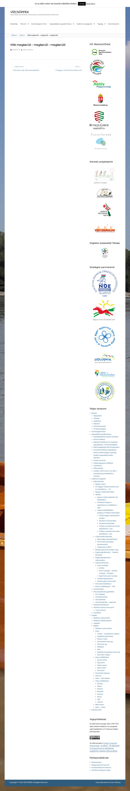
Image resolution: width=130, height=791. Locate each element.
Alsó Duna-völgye (103, 655)
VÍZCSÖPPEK (19, 12)
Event (22, 35)
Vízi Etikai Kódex (101, 597)
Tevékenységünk (99, 429)
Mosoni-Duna (102, 639)
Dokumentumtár (99, 426)
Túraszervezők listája (106, 523)
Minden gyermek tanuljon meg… (107, 550)
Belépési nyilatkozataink (102, 621)
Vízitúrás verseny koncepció (103, 607)
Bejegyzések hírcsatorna (100, 765)
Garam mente (102, 660)
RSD (98, 649)
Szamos (100, 702)
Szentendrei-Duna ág (105, 642)
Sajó (98, 699)
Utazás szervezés (99, 460)
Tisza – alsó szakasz (102, 678)
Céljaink (96, 418)
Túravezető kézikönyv (103, 584)
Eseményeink (113, 24)
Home (14, 35)
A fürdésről (97, 466)
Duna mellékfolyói (102, 657)
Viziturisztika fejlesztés (103, 537)
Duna (97, 631)
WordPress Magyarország (100, 770)
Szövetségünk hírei (39, 24)
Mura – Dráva (100, 707)
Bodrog (100, 684)
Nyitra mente (102, 665)
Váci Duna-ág (102, 644)
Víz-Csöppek (100, 594)
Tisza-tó (98, 676)
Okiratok (96, 424)
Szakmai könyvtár (102, 563)
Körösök (100, 691)
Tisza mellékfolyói (102, 681)
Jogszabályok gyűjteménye (60, 24)
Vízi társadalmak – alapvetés (105, 602)
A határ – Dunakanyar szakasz (108, 634)
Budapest (100, 647)
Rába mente (99, 705)
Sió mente (101, 670)
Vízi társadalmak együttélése (103, 592)
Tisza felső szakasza (102, 673)
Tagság (100, 24)
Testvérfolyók (98, 589)
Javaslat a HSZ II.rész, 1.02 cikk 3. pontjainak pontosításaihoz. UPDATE (105, 473)
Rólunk (23, 24)
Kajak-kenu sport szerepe (108, 576)
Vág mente (101, 663)
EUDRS (101, 568)
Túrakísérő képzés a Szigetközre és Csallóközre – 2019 (107, 505)
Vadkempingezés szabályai (103, 463)
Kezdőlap (14, 24)
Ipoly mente (101, 668)
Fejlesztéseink (98, 481)
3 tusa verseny (100, 610)
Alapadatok (97, 416)
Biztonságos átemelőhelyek (107, 539)
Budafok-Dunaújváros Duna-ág (108, 652)
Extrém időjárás (99, 439)
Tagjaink (96, 623)
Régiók (96, 626)
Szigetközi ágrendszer (105, 636)
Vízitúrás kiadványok (101, 605)
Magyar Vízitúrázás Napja (104, 492)
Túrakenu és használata (107, 521)
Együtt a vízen (100, 484)
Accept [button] (81, 4)
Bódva (99, 686)
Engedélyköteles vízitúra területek (105, 437)
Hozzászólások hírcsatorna (101, 767)
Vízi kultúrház (100, 600)
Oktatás (98, 495)
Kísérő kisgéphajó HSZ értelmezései (106, 447)
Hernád (100, 689)
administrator (28, 50)
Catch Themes (115, 782)
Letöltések (97, 613)
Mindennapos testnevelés (106, 581)
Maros (99, 697)
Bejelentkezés (96, 762)
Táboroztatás (98, 468)
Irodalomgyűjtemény (105, 579)
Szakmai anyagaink (84, 24)
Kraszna (100, 694)
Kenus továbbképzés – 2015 (105, 586)
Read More (90, 4)
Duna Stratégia (102, 565)
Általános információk (101, 618)
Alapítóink (97, 421)
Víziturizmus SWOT (104, 547)
